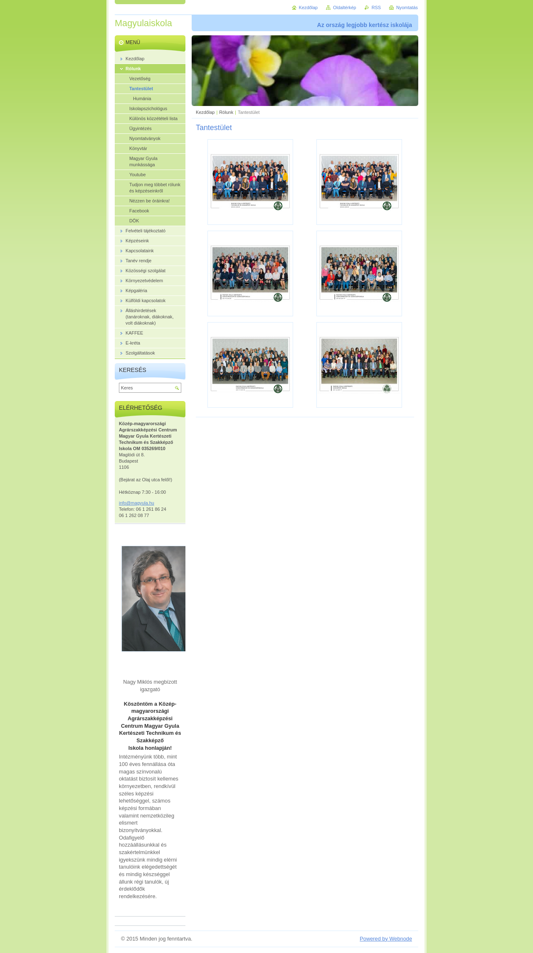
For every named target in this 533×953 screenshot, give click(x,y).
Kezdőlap (205, 112)
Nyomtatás (407, 7)
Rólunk (226, 112)
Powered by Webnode (386, 939)
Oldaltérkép (344, 7)
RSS (376, 7)
